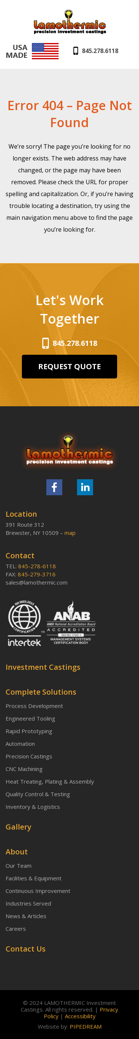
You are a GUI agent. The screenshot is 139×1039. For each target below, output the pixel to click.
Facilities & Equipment (34, 878)
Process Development (34, 705)
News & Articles (26, 916)
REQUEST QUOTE (69, 366)
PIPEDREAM (86, 1026)
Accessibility (80, 1016)
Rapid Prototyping (29, 731)
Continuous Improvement (38, 890)
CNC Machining (24, 768)
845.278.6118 (100, 51)
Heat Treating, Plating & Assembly (50, 781)
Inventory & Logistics (33, 806)
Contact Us (26, 949)
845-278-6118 (37, 566)
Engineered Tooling (30, 718)
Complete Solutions (41, 692)
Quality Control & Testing (38, 794)
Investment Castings (43, 667)
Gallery (19, 827)
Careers (16, 928)
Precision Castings (29, 756)
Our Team (19, 865)
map (70, 532)
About (17, 852)
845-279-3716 (37, 574)
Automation (20, 743)
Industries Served (28, 903)
